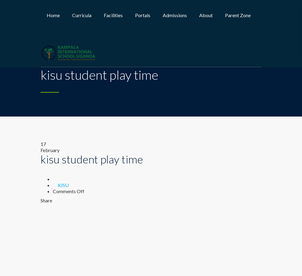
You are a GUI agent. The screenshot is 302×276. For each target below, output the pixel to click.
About (206, 15)
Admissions (175, 15)
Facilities (113, 15)
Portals (142, 15)
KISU (63, 185)
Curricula (81, 15)
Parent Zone (238, 15)
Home (53, 15)
